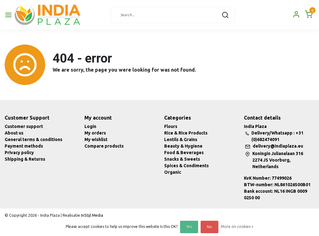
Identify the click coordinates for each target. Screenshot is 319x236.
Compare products (104, 146)
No (209, 227)
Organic (172, 172)
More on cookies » (237, 226)
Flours (170, 126)
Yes (189, 227)
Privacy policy (19, 152)
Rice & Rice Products (185, 132)
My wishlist (95, 139)
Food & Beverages (184, 152)
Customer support (24, 126)
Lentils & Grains (180, 139)
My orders (95, 132)
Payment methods (24, 146)
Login (90, 126)
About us (14, 132)
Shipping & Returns (25, 159)
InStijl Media (91, 215)
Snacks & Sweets (182, 159)
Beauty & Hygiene (183, 146)
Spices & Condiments (186, 165)
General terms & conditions (33, 139)
